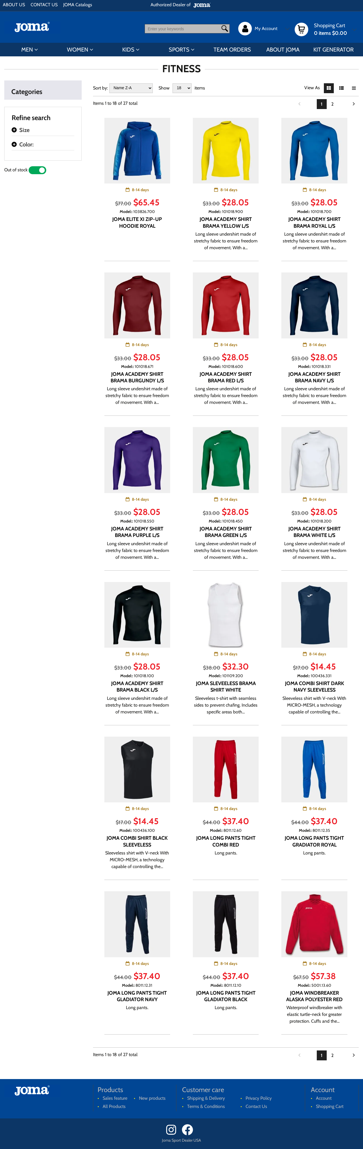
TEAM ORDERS (232, 49)
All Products (114, 1106)
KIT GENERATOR (333, 49)
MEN (27, 49)
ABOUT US (14, 4)
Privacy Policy (259, 1098)
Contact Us (256, 1106)
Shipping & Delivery (206, 1098)
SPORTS (179, 49)
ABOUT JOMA (282, 49)
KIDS (128, 49)
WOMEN (77, 49)
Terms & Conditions (206, 1106)
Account (324, 1098)
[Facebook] (189, 1134)
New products (152, 1098)
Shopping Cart (329, 1106)
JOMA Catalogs (77, 4)
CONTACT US (44, 4)
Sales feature (115, 1098)
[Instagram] (173, 1134)
